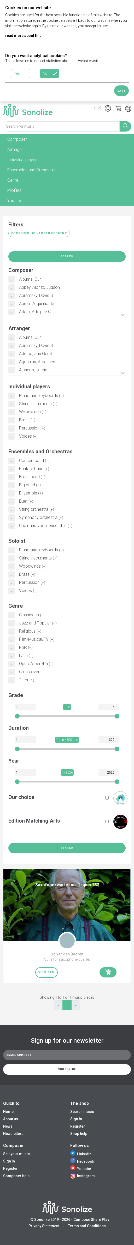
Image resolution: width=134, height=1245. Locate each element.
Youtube (80, 1169)
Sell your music (16, 1154)
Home (8, 1112)
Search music (82, 1112)
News (8, 1126)
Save (121, 90)
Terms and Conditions (87, 1226)
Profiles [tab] (14, 190)
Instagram (82, 1176)
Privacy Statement (43, 1226)
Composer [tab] (17, 139)
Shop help (78, 1134)
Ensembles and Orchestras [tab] (31, 169)
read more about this (23, 36)
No (45, 73)
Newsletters (13, 1134)
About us (10, 1119)
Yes (17, 73)
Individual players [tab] (23, 159)
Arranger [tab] (15, 149)
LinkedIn (80, 1154)
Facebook (82, 1161)
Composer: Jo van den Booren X (39, 233)
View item (46, 972)
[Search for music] (61, 126)
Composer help (16, 1176)
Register (77, 1126)
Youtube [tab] (14, 200)
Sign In (76, 1119)
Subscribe (67, 1069)
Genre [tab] (12, 180)
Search (67, 256)
